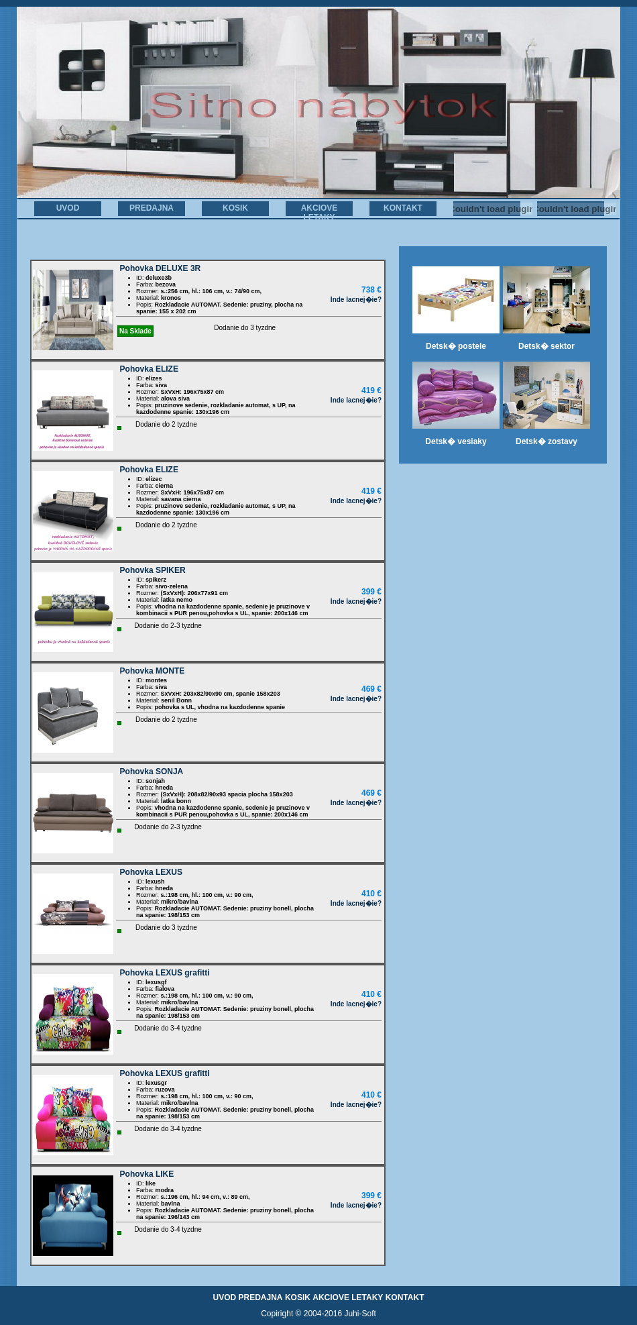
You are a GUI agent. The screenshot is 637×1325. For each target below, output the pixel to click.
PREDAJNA (151, 208)
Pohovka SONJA (152, 771)
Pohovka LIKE (147, 1174)
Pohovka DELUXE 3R (160, 268)
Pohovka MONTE (152, 671)
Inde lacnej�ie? (356, 299)
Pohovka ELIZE (149, 369)
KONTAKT (403, 208)
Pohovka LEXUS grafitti (165, 972)
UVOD (68, 208)
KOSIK (235, 208)
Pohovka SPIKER (153, 570)
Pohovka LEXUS (151, 872)
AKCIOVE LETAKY (319, 212)
